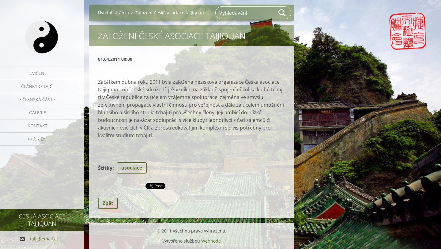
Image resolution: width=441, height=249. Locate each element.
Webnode (211, 241)
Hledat (282, 12)
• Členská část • (37, 99)
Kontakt (37, 126)
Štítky (105, 168)
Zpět (108, 203)
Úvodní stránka (113, 13)
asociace (131, 167)
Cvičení (37, 73)
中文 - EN (37, 139)
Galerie (37, 112)
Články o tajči (37, 86)
